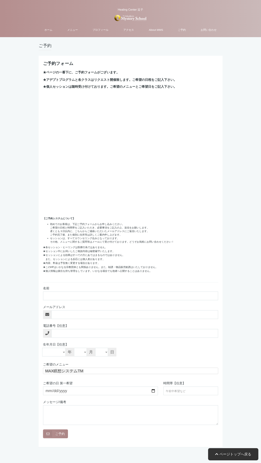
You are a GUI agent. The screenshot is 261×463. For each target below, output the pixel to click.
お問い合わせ (209, 29)
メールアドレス (54, 307)
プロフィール (100, 29)
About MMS (156, 29)
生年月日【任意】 (55, 344)
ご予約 (182, 29)
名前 (46, 288)
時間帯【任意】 (174, 383)
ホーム (48, 29)
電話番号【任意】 (55, 326)
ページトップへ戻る (233, 454)
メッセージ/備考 (54, 402)
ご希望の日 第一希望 (58, 383)
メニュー (72, 29)
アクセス (128, 29)
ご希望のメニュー (55, 364)
